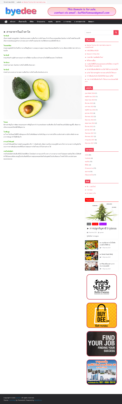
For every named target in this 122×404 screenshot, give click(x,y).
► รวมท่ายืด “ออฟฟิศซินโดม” (94, 57)
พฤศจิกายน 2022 (90, 110)
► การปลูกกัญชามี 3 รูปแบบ (102, 228)
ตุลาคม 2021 (89, 130)
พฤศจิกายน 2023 (90, 96)
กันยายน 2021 (89, 133)
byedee (101, 232)
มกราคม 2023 (89, 106)
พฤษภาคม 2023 (90, 100)
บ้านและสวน (41, 22)
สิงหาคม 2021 (89, 136)
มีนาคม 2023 (89, 103)
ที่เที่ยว (32, 22)
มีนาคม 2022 (89, 126)
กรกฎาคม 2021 (90, 140)
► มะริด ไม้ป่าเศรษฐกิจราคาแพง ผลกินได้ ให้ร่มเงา (101, 73)
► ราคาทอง (67, 22)
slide (86, 155)
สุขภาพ (58, 22)
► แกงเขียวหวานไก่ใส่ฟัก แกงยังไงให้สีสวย (108, 244)
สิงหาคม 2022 (89, 116)
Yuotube (88, 158)
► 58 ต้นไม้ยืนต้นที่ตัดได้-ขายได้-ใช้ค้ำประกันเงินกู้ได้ (101, 69)
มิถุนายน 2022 (89, 120)
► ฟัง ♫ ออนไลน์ (90, 186)
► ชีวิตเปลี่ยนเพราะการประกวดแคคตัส (107, 265)
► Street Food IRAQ (106, 254)
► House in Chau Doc (92, 54)
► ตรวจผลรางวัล (79, 22)
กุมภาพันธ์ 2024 (90, 93)
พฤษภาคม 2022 (90, 123)
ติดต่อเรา (91, 22)
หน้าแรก (12, 22)
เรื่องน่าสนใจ (22, 22)
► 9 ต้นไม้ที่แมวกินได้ (91, 50)
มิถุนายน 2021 (89, 143)
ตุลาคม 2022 (89, 113)
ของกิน (50, 22)
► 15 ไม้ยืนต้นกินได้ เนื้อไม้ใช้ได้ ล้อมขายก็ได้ (99, 76)
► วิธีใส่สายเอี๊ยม (90, 60)
